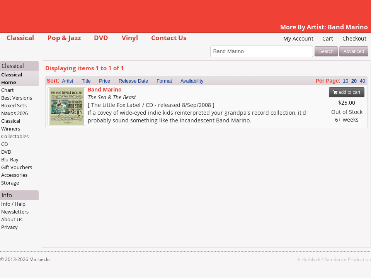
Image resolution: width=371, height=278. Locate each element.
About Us (11, 219)
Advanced (354, 51)
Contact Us (168, 37)
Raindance (335, 259)
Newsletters (15, 211)
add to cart (347, 92)
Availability (191, 81)
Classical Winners (10, 124)
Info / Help (13, 203)
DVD (101, 37)
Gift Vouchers (16, 167)
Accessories (14, 174)
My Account (298, 38)
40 (362, 81)
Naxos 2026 (14, 113)
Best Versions (16, 97)
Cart (327, 38)
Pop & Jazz (64, 37)
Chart (7, 89)
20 (354, 81)
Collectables (15, 136)
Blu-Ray (10, 159)
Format (164, 81)
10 (345, 81)
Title (86, 81)
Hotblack (310, 259)
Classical (20, 37)
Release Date (133, 81)
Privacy (9, 227)
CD (4, 144)
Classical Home (11, 78)
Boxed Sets (14, 105)
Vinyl (130, 37)
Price (104, 81)
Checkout (354, 38)
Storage (10, 182)
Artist (67, 81)
